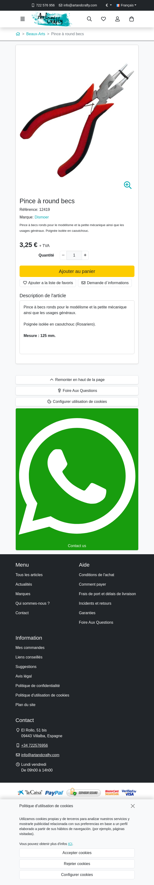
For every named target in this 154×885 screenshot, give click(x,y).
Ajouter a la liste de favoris (48, 283)
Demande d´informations (105, 283)
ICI (70, 844)
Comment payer (92, 584)
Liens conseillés (28, 657)
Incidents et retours (95, 603)
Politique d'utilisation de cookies (42, 695)
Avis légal (23, 676)
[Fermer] (133, 806)
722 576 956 (43, 5)
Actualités (23, 584)
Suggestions (25, 667)
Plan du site (25, 705)
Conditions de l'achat (96, 575)
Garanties (87, 613)
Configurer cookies (77, 875)
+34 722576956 (34, 745)
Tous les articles (29, 575)
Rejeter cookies (77, 864)
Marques (22, 594)
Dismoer (42, 217)
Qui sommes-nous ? (32, 603)
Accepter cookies (77, 853)
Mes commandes (30, 648)
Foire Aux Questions (96, 622)
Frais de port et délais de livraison (107, 594)
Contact (22, 613)
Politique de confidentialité (37, 686)
